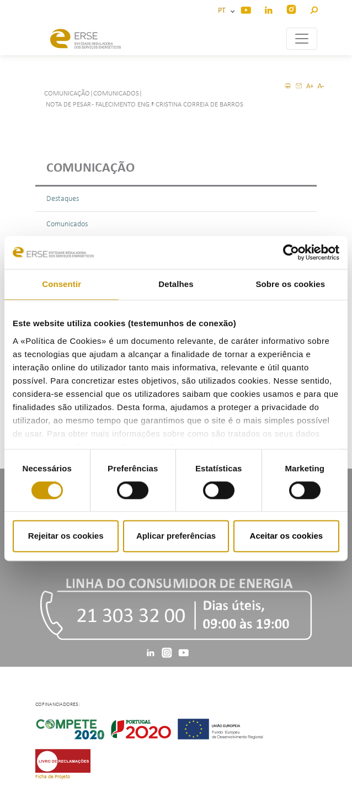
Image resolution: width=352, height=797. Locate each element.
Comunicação (90, 168)
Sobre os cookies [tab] (290, 284)
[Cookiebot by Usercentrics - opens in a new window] (291, 252)
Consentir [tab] (61, 284)
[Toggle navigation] (301, 39)
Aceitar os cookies (286, 536)
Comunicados (67, 224)
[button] (313, 8)
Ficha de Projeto (52, 777)
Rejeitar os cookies (66, 536)
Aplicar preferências (176, 536)
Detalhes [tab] (175, 284)
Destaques (62, 199)
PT (223, 11)
